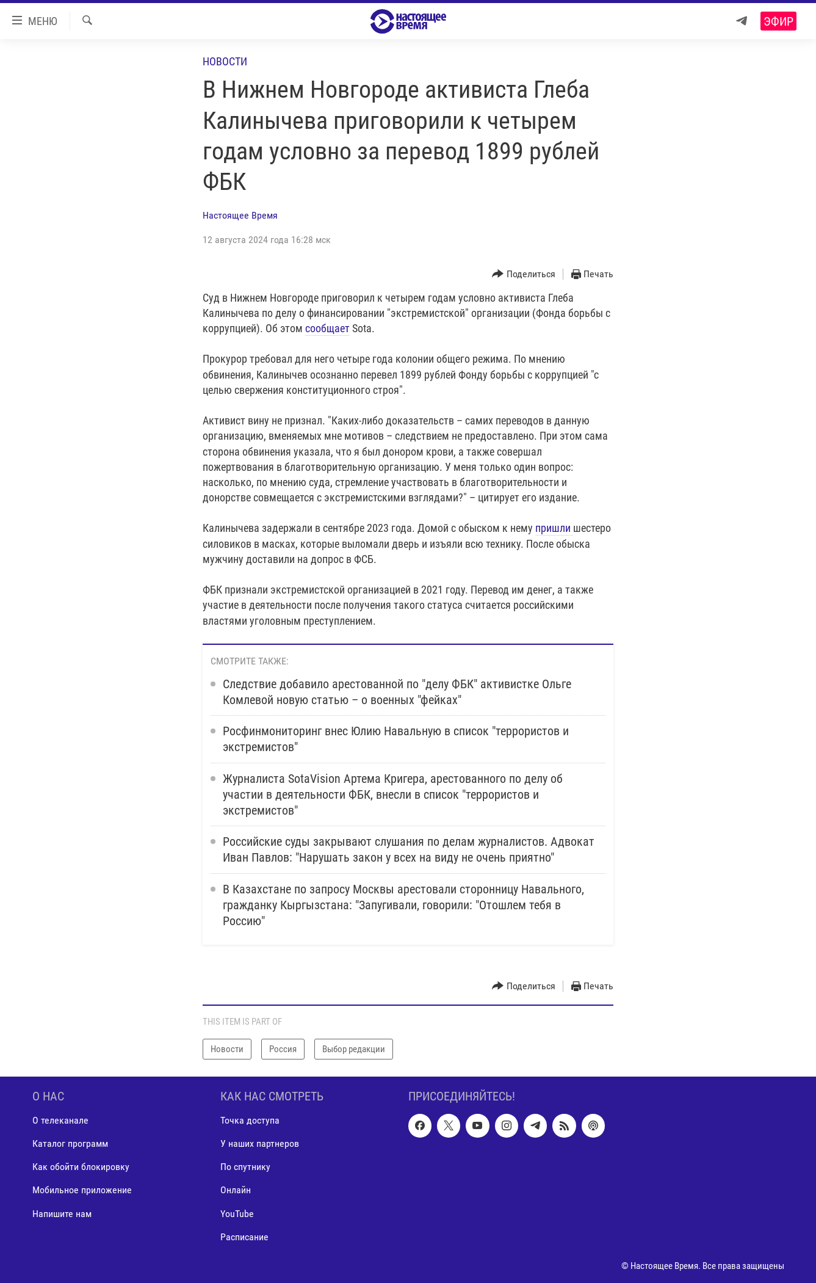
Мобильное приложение (82, 1190)
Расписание (244, 1237)
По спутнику (245, 1167)
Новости (225, 61)
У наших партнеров (259, 1143)
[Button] (523, 274)
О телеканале (60, 1120)
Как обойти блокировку (80, 1167)
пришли (554, 528)
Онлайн (235, 1190)
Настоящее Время (240, 215)
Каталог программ (70, 1143)
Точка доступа (250, 1120)
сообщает (327, 328)
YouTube (237, 1213)
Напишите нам (62, 1213)
